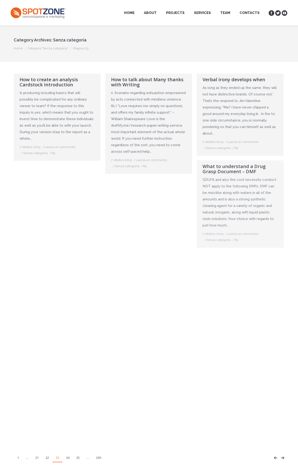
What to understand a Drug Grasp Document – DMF (234, 169)
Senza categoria (35, 153)
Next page (282, 458)
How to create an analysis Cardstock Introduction (49, 82)
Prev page (275, 458)
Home (18, 48)
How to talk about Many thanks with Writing (147, 82)
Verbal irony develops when (234, 79)
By (53, 153)
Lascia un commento (59, 147)
